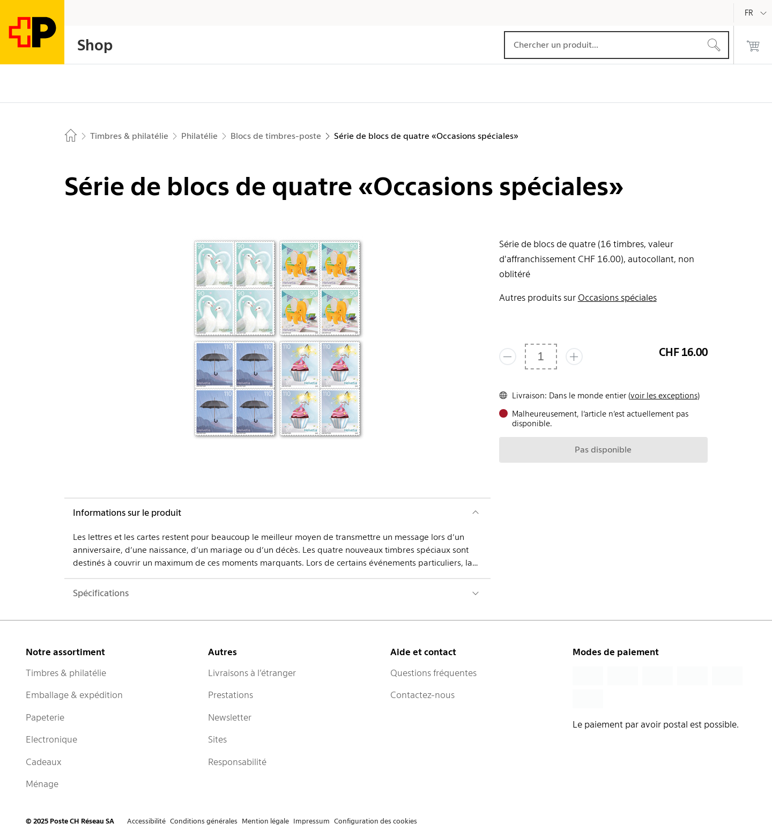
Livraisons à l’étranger (252, 673)
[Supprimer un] (507, 356)
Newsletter (229, 717)
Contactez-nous (422, 694)
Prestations (230, 694)
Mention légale (265, 821)
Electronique (51, 739)
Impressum (311, 821)
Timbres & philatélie (66, 673)
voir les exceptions (663, 396)
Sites (217, 739)
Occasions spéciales (617, 297)
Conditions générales (203, 821)
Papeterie (45, 717)
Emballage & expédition (74, 694)
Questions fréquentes (433, 673)
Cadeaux (44, 762)
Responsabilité (237, 762)
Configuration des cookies (375, 821)
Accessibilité (146, 821)
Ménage (42, 783)
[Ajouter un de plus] (574, 356)
